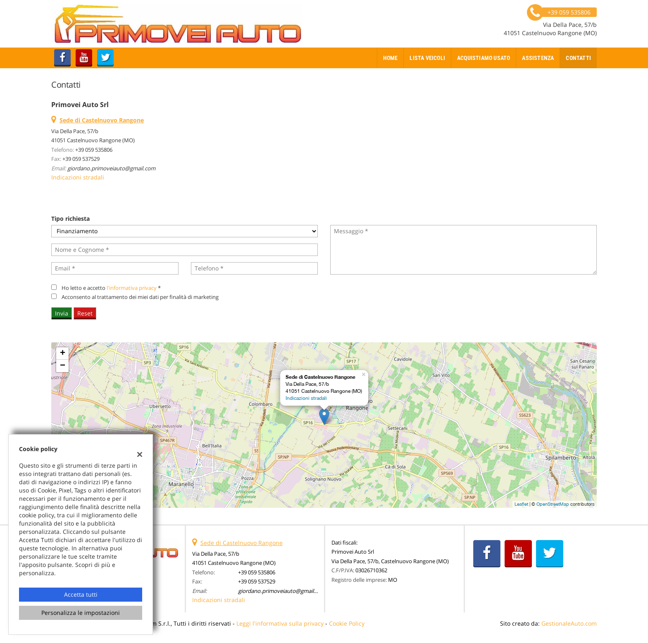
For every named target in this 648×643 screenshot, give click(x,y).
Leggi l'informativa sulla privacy (280, 623)
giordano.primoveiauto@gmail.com (111, 168)
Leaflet (521, 504)
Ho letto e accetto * (111, 288)
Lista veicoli (427, 58)
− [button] (62, 366)
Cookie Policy (346, 623)
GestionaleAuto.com (569, 623)
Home (390, 58)
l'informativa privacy (132, 288)
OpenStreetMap (552, 504)
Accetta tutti (81, 594)
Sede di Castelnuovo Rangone (241, 543)
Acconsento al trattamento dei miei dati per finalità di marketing (140, 297)
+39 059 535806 (93, 149)
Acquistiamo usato (483, 58)
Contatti (578, 58)
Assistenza (538, 58)
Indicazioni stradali (77, 177)
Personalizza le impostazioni (80, 613)
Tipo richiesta (70, 218)
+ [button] (62, 353)
